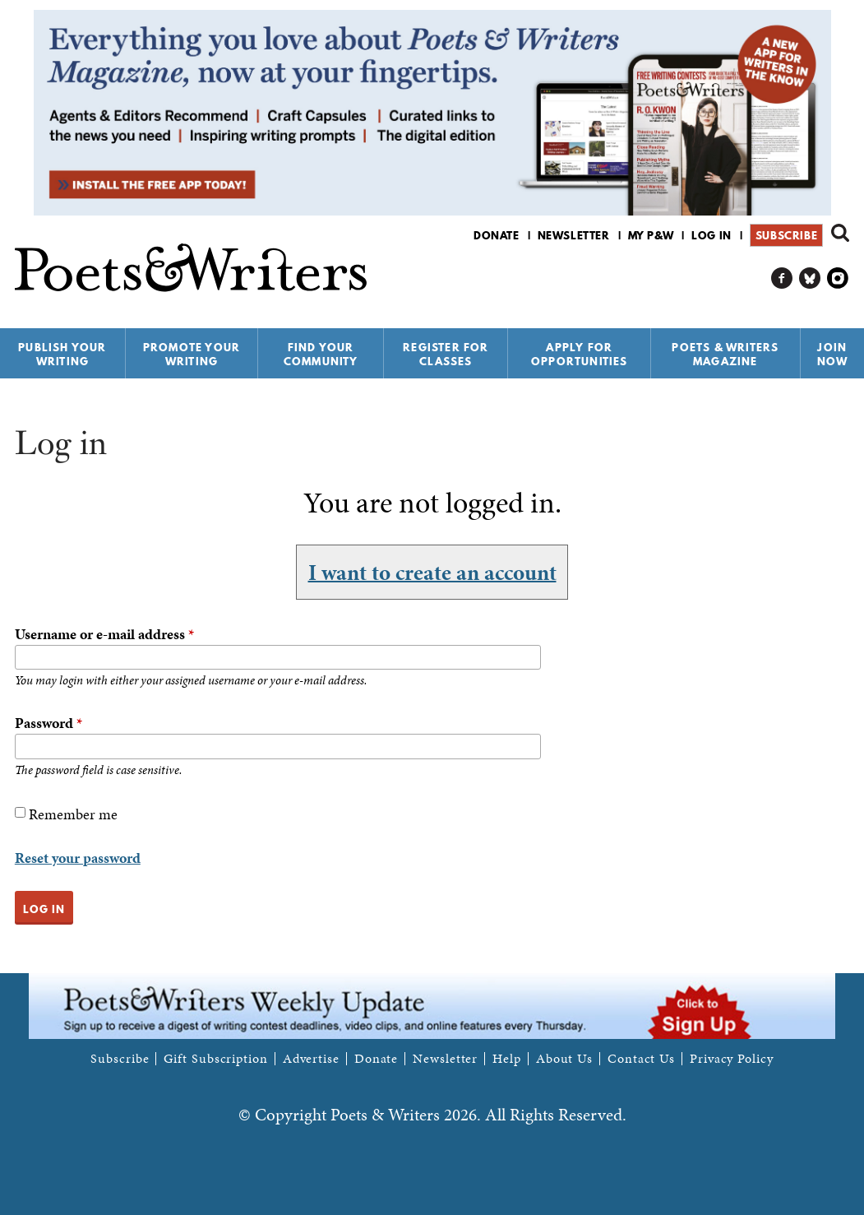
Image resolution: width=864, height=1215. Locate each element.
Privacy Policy (732, 1058)
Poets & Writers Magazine (725, 354)
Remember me (73, 814)
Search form (840, 233)
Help (506, 1058)
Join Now (832, 354)
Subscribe (786, 235)
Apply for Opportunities (579, 354)
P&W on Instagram (838, 278)
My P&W (651, 235)
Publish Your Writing (62, 354)
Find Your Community (321, 354)
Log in (711, 235)
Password (48, 722)
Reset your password (78, 857)
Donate (497, 235)
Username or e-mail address (104, 634)
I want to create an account (432, 571)
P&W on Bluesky (810, 278)
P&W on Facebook (782, 278)
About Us (564, 1058)
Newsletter (574, 235)
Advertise (311, 1058)
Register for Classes (445, 354)
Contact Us (641, 1058)
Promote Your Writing (191, 354)
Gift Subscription (215, 1058)
